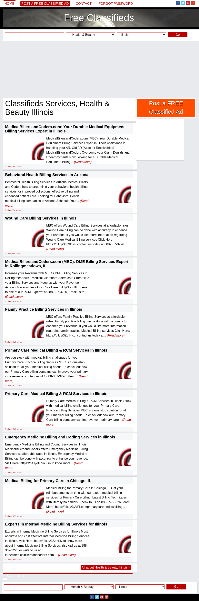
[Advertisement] (99, 69)
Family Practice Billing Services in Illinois (43, 309)
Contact (84, 3)
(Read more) (83, 162)
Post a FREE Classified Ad (45, 3)
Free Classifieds (99, 17)
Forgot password (116, 3)
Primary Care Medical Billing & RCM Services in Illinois (56, 350)
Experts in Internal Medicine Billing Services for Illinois (56, 524)
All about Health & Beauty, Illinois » (106, 567)
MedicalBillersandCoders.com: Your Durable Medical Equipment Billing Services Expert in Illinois (64, 129)
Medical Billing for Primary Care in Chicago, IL (48, 481)
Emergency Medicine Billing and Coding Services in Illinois (60, 437)
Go (177, 34)
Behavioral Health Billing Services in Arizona (46, 175)
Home (10, 3)
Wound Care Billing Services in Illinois (40, 218)
